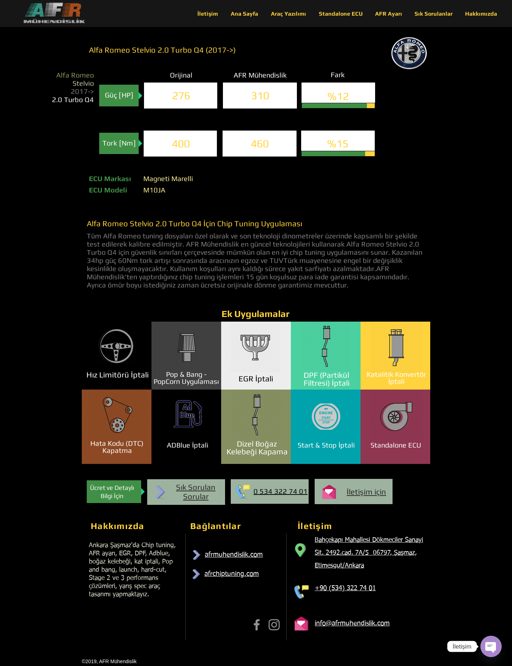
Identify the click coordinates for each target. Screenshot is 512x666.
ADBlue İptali (187, 445)
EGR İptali (256, 378)
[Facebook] (256, 624)
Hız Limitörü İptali (117, 374)
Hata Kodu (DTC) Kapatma (117, 446)
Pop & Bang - (186, 374)
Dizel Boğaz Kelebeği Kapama (257, 447)
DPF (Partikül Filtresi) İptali (327, 378)
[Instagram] (274, 624)
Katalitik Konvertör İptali (396, 377)
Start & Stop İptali (326, 445)
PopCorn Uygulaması (186, 381)
